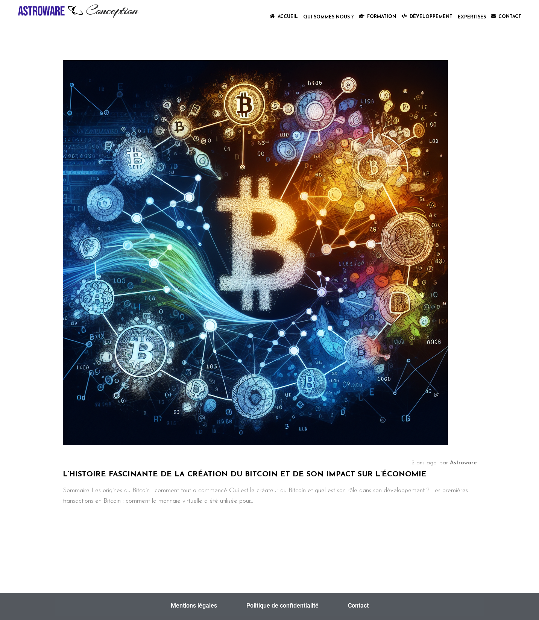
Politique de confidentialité (282, 605)
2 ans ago (424, 463)
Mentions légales (194, 605)
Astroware (463, 463)
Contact (358, 605)
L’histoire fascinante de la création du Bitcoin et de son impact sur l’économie (245, 474)
